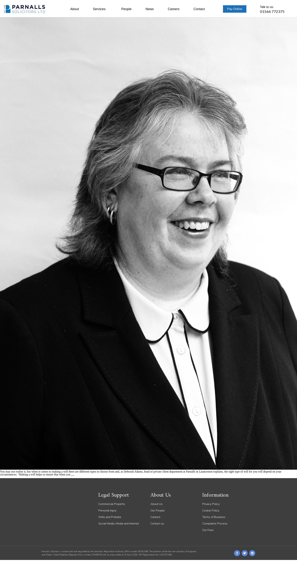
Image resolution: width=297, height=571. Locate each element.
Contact (199, 9)
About (74, 9)
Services (100, 9)
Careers (173, 9)
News (150, 9)
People (126, 9)
